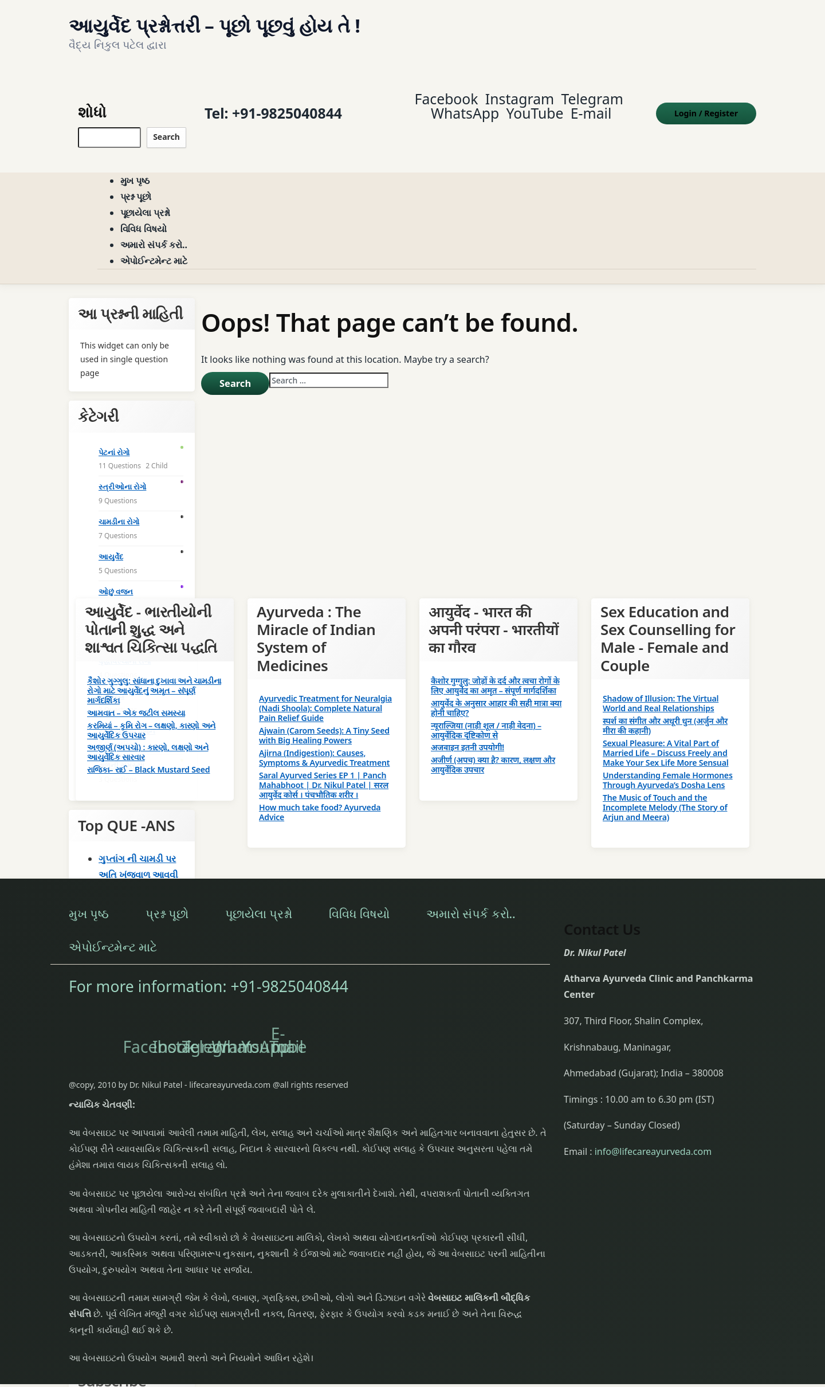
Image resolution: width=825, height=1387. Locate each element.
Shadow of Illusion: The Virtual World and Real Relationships (660, 689)
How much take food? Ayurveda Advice (319, 798)
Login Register (706, 106)
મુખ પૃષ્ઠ (135, 167)
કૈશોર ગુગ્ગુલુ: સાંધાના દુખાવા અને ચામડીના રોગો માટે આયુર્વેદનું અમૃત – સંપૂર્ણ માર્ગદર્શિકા (154, 676)
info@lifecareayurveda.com (653, 1137)
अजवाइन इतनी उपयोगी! (467, 733)
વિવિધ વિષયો (143, 215)
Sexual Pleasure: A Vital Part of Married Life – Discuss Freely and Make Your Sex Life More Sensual (666, 739)
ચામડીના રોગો (119, 508)
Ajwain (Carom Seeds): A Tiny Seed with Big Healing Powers (324, 721)
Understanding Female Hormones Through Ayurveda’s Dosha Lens (668, 766)
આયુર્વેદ (111, 543)
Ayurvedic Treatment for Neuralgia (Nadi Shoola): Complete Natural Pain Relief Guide (325, 694)
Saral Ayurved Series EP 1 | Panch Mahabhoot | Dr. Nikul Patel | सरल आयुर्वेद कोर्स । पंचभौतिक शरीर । (323, 771)
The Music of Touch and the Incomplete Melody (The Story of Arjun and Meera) (665, 793)
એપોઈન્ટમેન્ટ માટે (153, 247)
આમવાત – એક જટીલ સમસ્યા (136, 699)
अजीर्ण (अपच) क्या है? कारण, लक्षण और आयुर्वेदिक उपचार (493, 751)
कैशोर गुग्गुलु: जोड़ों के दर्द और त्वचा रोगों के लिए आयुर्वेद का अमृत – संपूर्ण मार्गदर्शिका (495, 671)
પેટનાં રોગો (114, 438)
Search (166, 129)
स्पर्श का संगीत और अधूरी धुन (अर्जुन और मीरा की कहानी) (665, 712)
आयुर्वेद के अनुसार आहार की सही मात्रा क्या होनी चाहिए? (496, 694)
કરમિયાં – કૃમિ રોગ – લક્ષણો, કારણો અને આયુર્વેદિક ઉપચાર (151, 716)
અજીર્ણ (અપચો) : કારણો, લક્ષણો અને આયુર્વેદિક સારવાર (147, 738)
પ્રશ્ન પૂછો (136, 183)
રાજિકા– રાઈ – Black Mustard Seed (148, 756)
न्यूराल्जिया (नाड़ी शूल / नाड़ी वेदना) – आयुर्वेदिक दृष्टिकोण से (486, 716)
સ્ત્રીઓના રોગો (122, 473)
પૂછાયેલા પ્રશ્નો (145, 199)
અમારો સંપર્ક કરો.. (153, 231)
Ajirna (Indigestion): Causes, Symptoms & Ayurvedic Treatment (324, 744)
